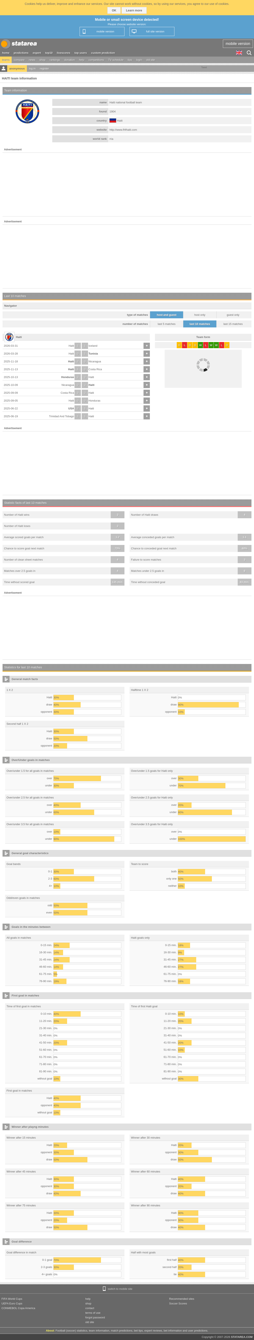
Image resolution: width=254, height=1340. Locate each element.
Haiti (71, 345)
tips (130, 59)
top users (81, 52)
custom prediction (103, 52)
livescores (63, 52)
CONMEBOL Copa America (18, 1308)
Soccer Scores (178, 1303)
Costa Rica (95, 369)
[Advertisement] (127, 184)
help (81, 59)
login (139, 59)
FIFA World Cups (11, 1298)
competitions (96, 59)
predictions (21, 52)
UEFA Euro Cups (11, 1303)
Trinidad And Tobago (61, 416)
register (44, 68)
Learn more (134, 10)
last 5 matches (166, 324)
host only (199, 314)
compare (19, 59)
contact (89, 1308)
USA (71, 408)
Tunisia (93, 353)
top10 (49, 52)
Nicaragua (94, 361)
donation (69, 59)
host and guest (166, 314)
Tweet (204, 67)
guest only (233, 314)
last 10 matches (200, 324)
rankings (55, 59)
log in (32, 68)
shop (42, 59)
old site (150, 59)
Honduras (67, 377)
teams (6, 59)
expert (37, 52)
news (32, 59)
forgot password (95, 1317)
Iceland (92, 345)
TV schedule (115, 59)
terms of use (93, 1312)
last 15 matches (233, 324)
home (6, 52)
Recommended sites (181, 1298)
